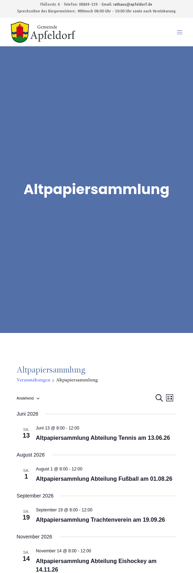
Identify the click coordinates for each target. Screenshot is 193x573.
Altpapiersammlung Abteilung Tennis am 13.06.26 (103, 438)
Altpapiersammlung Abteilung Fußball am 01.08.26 (104, 479)
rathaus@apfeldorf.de (132, 5)
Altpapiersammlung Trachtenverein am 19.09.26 (100, 520)
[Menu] (177, 32)
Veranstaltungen (33, 380)
